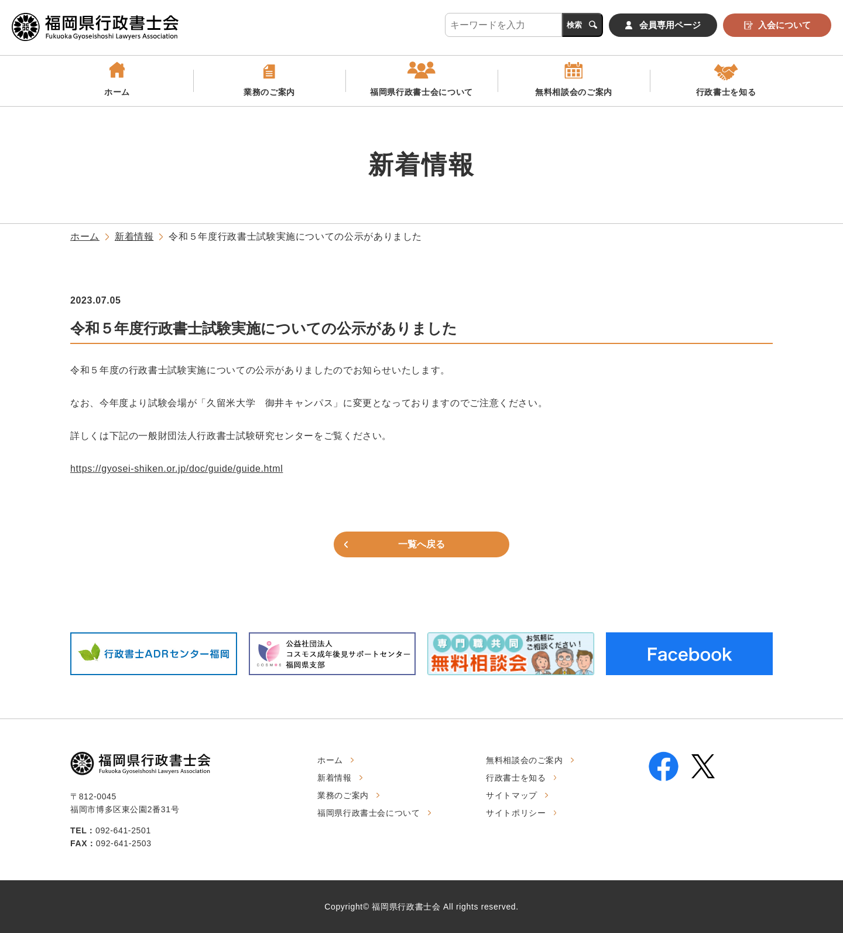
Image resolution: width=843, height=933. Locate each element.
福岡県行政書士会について (421, 92)
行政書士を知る (726, 92)
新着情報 (134, 236)
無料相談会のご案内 (573, 92)
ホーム (117, 92)
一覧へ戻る (421, 544)
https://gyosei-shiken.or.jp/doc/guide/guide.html (176, 469)
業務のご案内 (269, 92)
